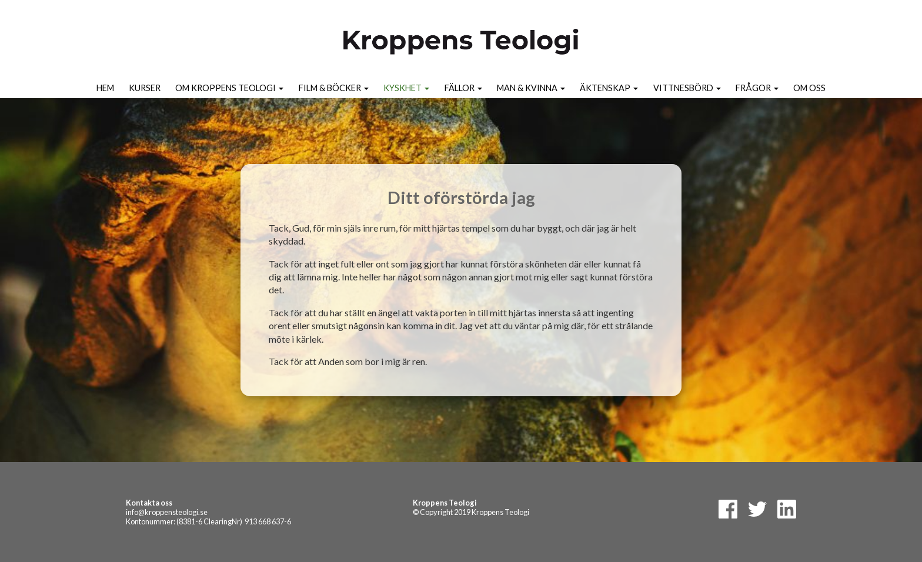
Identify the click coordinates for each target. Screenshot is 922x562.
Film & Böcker (334, 88)
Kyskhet (406, 88)
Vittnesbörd (687, 88)
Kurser (145, 88)
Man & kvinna (531, 88)
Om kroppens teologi (229, 88)
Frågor (757, 88)
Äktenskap (609, 88)
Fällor (463, 88)
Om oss (809, 88)
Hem (105, 88)
